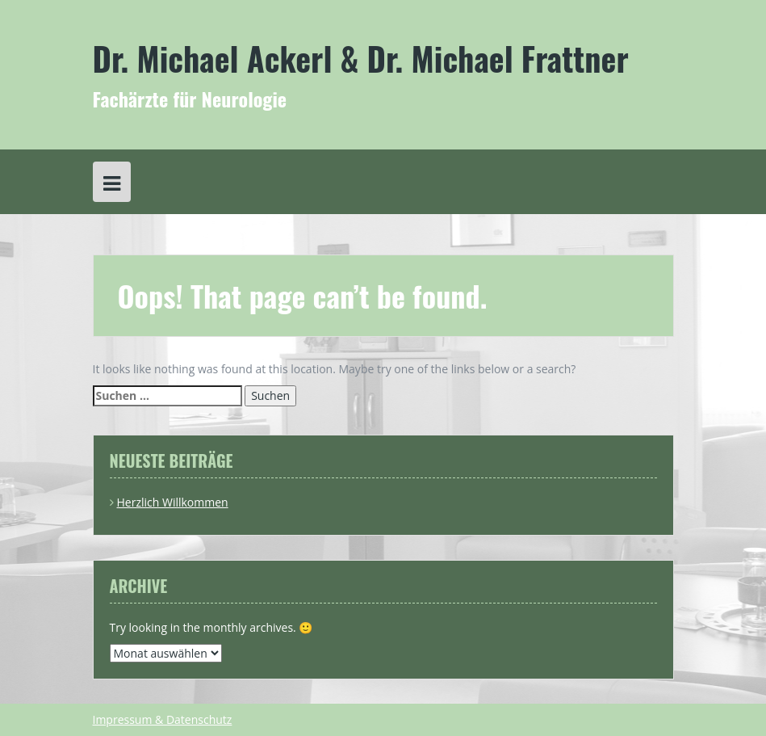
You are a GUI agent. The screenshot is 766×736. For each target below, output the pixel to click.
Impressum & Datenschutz (162, 719)
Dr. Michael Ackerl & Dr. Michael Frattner (361, 58)
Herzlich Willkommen (172, 502)
